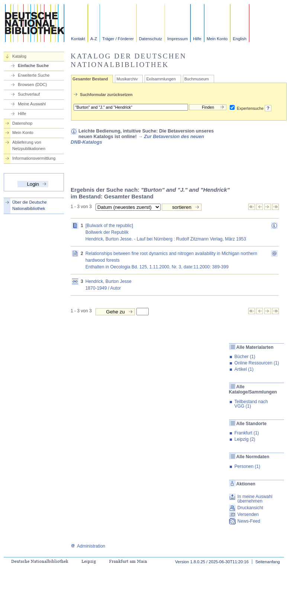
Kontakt (78, 38)
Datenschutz (150, 38)
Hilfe (197, 38)
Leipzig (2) (245, 439)
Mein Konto (217, 38)
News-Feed (249, 521)
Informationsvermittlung (33, 158)
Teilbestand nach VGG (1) (251, 404)
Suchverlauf (29, 94)
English (239, 38)
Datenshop (22, 123)
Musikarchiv (127, 79)
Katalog (19, 56)
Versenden (248, 514)
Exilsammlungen (160, 79)
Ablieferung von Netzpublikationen (28, 145)
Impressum (177, 38)
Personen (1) (247, 466)
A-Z (93, 38)
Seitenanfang (267, 561)
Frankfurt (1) (247, 433)
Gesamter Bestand (90, 79)
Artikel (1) (244, 369)
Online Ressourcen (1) (257, 363)
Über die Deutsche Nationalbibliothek (29, 205)
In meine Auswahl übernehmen (255, 499)
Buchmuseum (196, 79)
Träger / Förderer (118, 38)
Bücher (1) (245, 356)
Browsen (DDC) (32, 84)
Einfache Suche (33, 65)
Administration (88, 546)
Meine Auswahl (32, 104)
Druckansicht (250, 507)
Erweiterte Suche (33, 75)
